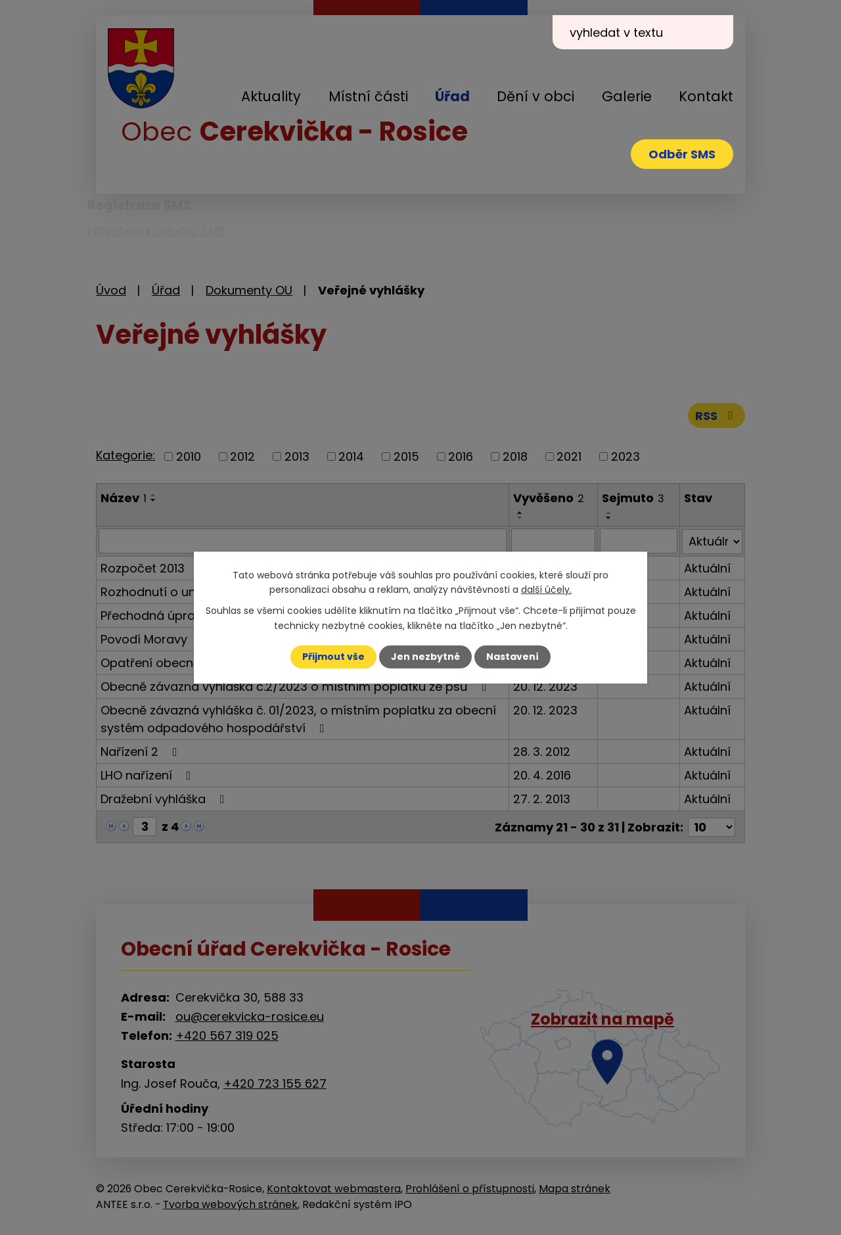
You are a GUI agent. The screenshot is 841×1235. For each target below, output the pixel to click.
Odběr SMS (682, 154)
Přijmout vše (333, 656)
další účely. (546, 589)
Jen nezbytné (425, 656)
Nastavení (512, 656)
